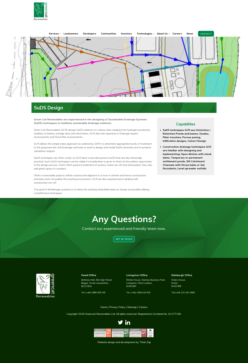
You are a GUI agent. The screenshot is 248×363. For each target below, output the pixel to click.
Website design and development (116, 342)
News (190, 33)
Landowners (71, 33)
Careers (177, 33)
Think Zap (145, 342)
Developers (89, 33)
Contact (206, 34)
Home (103, 307)
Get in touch (124, 239)
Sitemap (132, 307)
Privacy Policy (117, 307)
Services (54, 33)
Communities (108, 33)
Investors (126, 33)
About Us (162, 33)
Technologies (144, 33)
